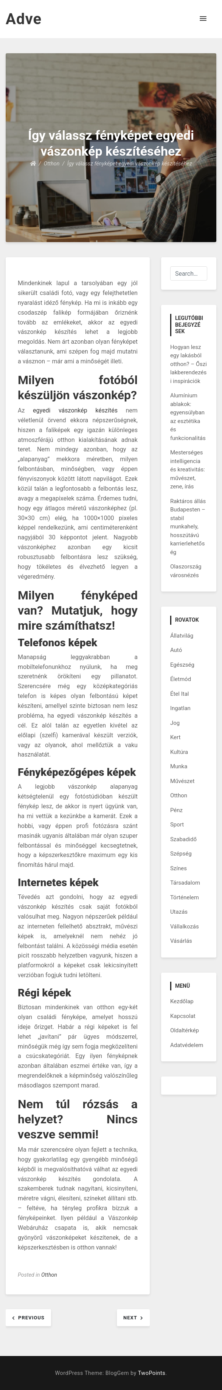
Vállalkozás (184, 926)
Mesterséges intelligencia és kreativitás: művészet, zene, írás (187, 469)
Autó (176, 650)
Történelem (184, 897)
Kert (175, 737)
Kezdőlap (182, 1001)
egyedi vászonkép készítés (75, 410)
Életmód (180, 679)
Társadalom (185, 882)
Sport (177, 824)
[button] (203, 19)
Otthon (49, 1275)
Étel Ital (179, 693)
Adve (24, 19)
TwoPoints (151, 1373)
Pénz (176, 810)
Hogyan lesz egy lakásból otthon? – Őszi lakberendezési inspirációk (188, 364)
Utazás (179, 911)
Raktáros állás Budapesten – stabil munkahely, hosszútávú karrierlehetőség (188, 527)
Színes (178, 868)
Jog (175, 723)
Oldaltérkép (184, 1030)
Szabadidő (183, 839)
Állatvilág (181, 635)
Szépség (181, 853)
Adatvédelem (186, 1045)
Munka (178, 766)
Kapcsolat (183, 1016)
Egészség (182, 664)
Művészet (182, 781)
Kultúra (179, 752)
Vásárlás (181, 940)
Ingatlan (180, 708)
